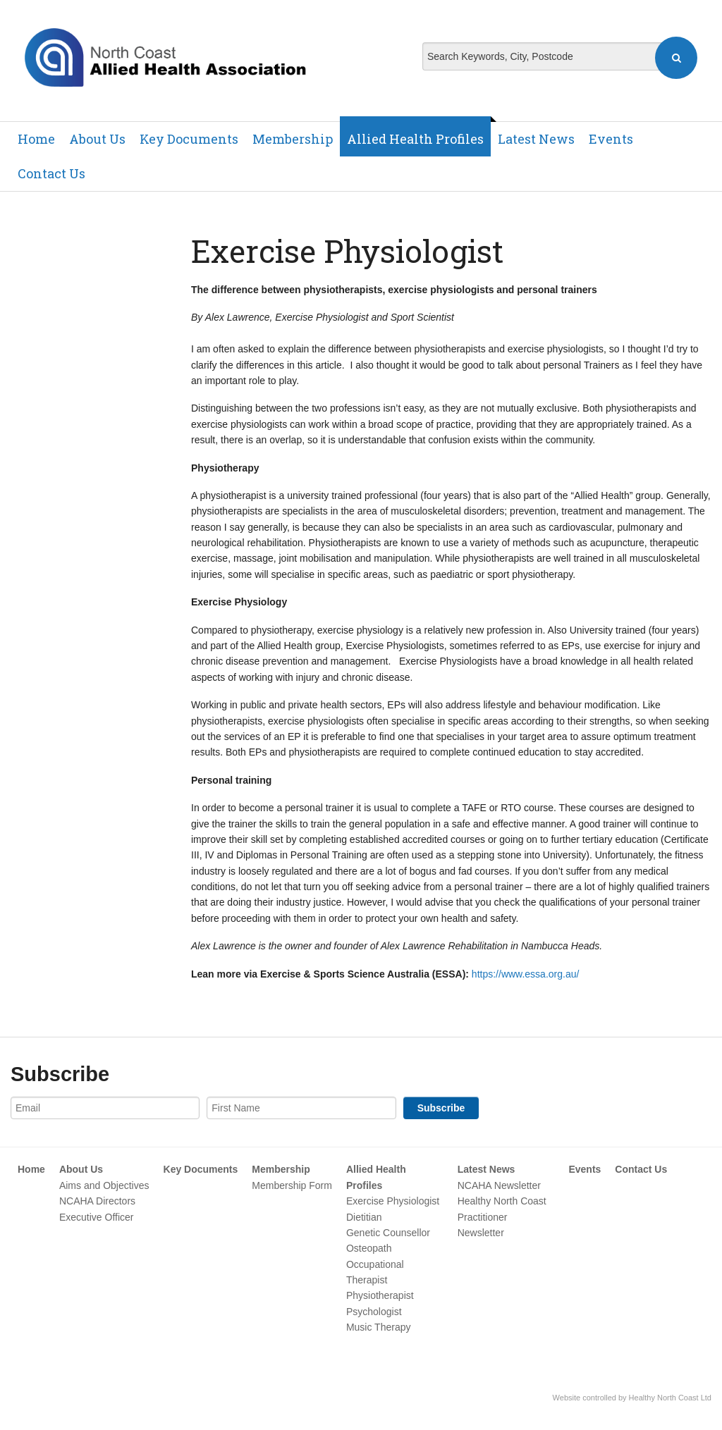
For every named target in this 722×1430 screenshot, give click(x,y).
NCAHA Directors (97, 1201)
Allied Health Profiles (415, 138)
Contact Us (51, 173)
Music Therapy (378, 1327)
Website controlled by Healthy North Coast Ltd (632, 1397)
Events (611, 138)
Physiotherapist (380, 1295)
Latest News (536, 138)
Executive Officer (96, 1217)
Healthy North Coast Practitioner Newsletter (502, 1216)
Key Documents (189, 138)
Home (36, 138)
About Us (97, 138)
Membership (292, 138)
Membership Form (292, 1185)
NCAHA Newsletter (499, 1185)
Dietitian (364, 1217)
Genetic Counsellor (388, 1232)
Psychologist (374, 1311)
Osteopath (369, 1248)
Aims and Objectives (104, 1185)
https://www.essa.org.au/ (526, 974)
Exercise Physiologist (392, 1201)
